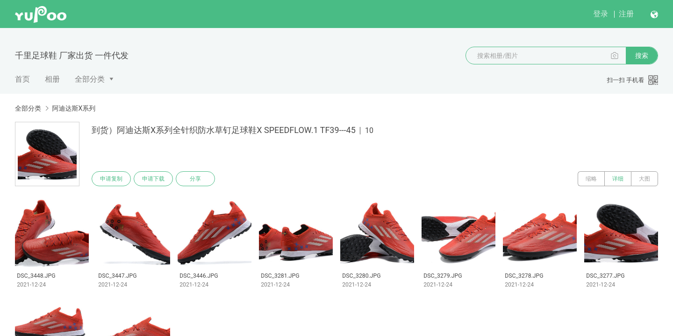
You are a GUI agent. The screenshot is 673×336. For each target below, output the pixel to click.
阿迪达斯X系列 (73, 108)
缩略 (591, 178)
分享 (195, 178)
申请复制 (111, 178)
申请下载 (153, 178)
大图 (644, 178)
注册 (626, 13)
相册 (52, 79)
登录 (600, 13)
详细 (617, 178)
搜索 (641, 55)
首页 (22, 79)
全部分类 (90, 79)
